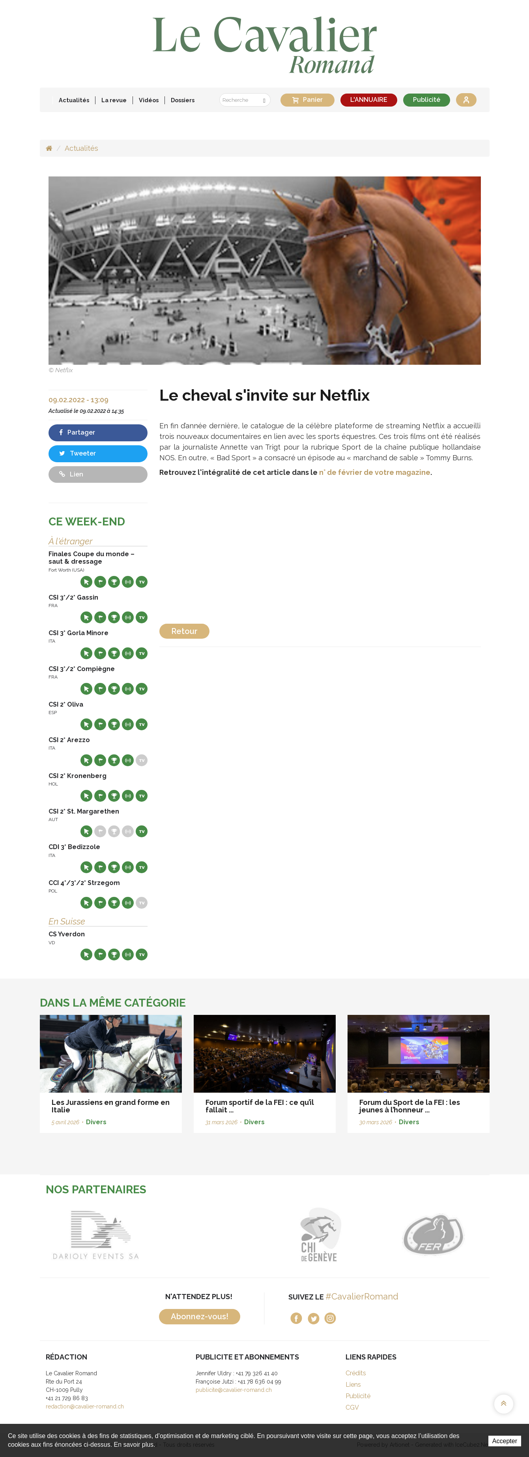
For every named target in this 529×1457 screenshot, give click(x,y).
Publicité (426, 99)
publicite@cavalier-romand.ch (234, 1390)
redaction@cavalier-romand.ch (85, 1406)
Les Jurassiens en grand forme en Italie (111, 1106)
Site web (86, 582)
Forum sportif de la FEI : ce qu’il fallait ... (260, 1106)
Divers (96, 1122)
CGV (352, 1407)
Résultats (114, 582)
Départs (100, 582)
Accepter (504, 1441)
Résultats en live (128, 582)
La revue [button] (114, 100)
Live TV (142, 582)
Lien (71, 474)
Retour (184, 631)
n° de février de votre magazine (374, 472)
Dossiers (182, 100)
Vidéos (149, 100)
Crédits (356, 1373)
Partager (77, 432)
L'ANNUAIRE (368, 99)
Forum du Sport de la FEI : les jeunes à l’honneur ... (409, 1106)
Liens (353, 1384)
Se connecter (466, 100)
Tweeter (77, 453)
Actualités (74, 100)
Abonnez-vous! (199, 1316)
